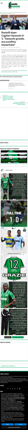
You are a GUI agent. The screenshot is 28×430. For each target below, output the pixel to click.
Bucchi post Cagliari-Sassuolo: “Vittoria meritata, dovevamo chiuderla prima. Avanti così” (9, 98)
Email (14, 155)
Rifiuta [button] (7, 424)
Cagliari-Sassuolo (7, 76)
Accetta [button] (20, 424)
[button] (26, 394)
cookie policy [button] (12, 399)
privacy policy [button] (16, 394)
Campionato (12, 12)
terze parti (19, 401)
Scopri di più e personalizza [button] (14, 427)
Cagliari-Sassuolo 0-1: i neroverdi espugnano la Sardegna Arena (18, 103)
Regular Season (6, 12)
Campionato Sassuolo (8, 366)
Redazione (4, 47)
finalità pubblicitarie (14, 407)
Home (1, 12)
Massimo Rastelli (18, 76)
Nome (14, 151)
